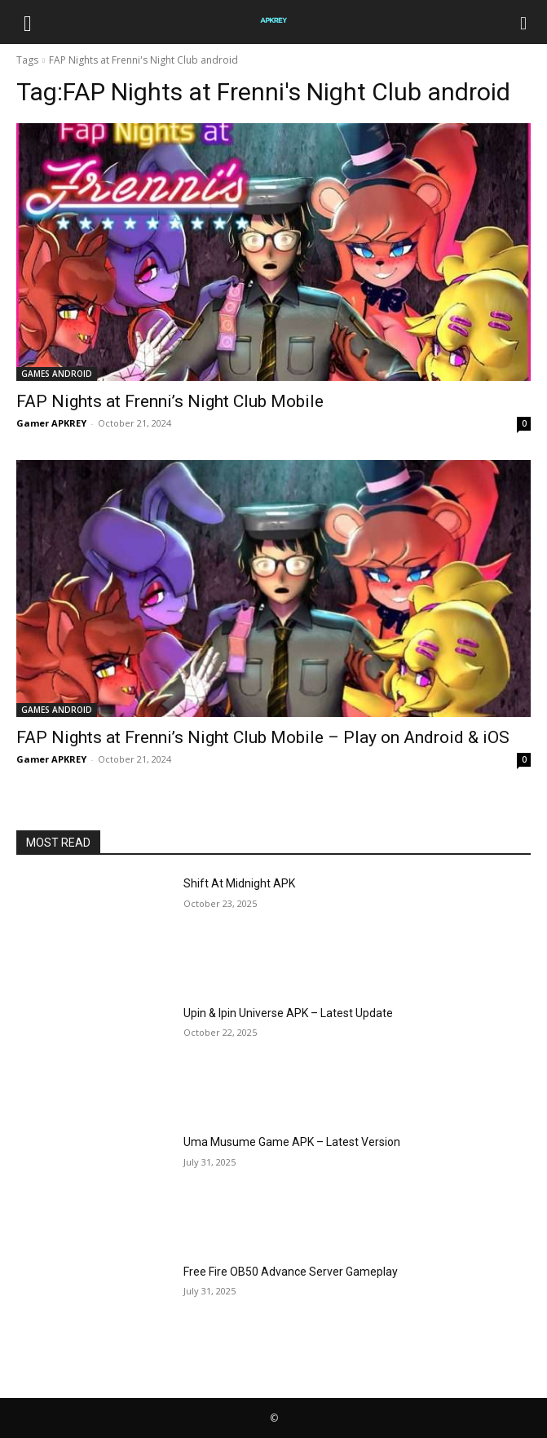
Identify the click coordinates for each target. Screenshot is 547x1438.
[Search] (524, 22)
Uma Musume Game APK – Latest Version (291, 1141)
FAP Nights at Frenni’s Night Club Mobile (170, 401)
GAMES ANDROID (56, 373)
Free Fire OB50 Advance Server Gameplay (290, 1271)
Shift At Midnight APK (239, 883)
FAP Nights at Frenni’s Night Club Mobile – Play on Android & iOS (263, 737)
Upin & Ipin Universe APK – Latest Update (288, 1013)
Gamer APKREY (51, 423)
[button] (28, 22)
